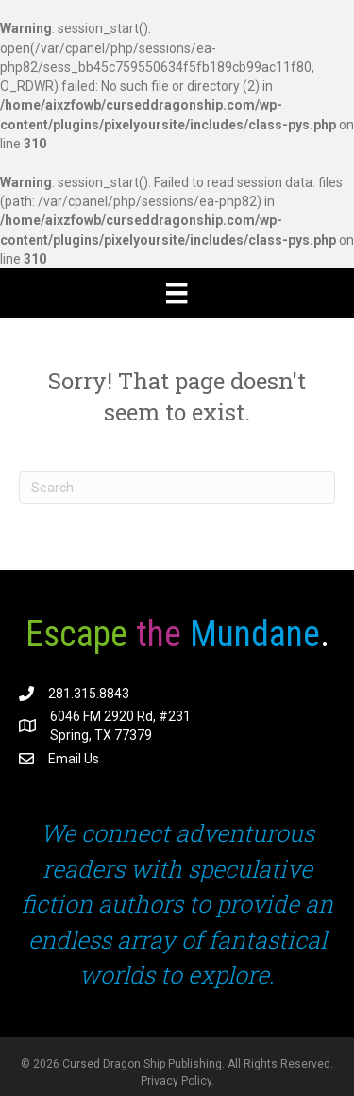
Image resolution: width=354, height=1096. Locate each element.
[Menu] (176, 293)
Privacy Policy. (177, 1080)
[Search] (177, 487)
